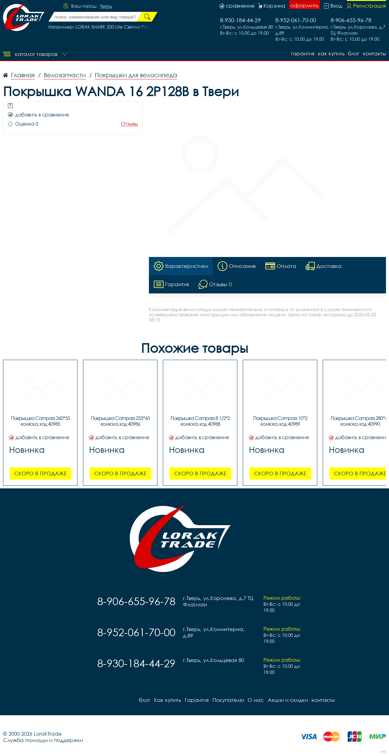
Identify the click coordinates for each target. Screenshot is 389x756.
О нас (255, 700)
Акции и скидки (287, 700)
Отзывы (129, 124)
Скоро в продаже (40, 473)
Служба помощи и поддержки (43, 740)
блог (353, 53)
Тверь (106, 6)
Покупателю (228, 700)
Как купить (331, 53)
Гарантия (302, 53)
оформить (304, 5)
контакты (374, 53)
